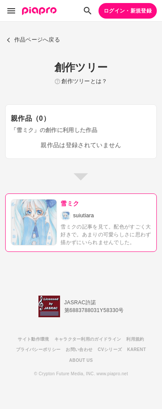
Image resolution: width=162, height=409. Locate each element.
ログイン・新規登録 (128, 11)
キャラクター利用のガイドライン (87, 339)
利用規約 (135, 339)
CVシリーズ (110, 349)
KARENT (136, 349)
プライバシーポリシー (38, 349)
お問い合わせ (79, 349)
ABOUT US (81, 360)
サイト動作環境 (33, 339)
